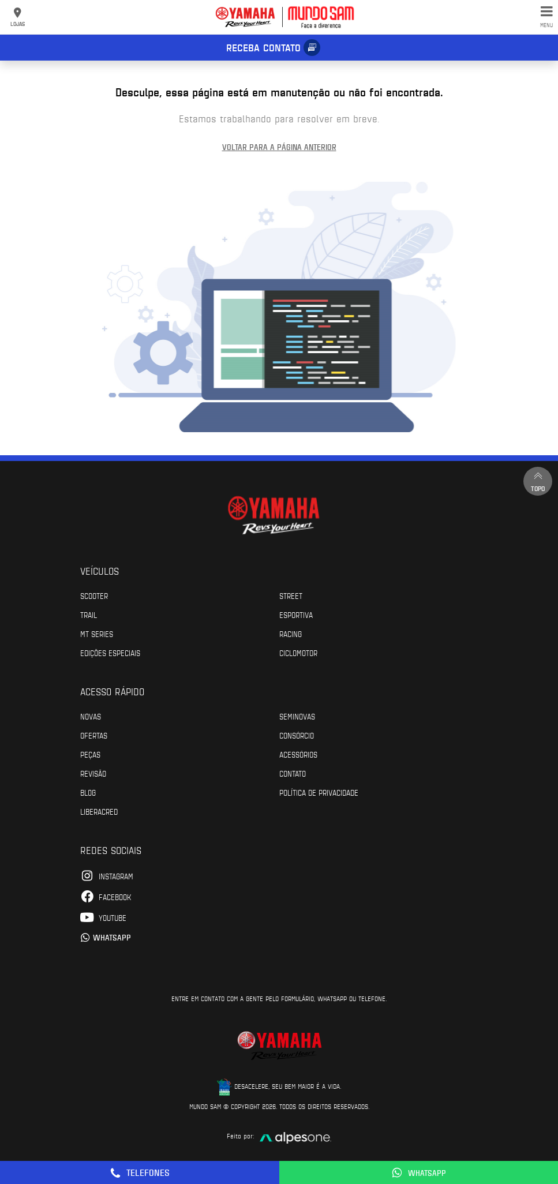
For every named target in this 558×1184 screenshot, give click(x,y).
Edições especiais (110, 652)
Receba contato (263, 47)
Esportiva (296, 614)
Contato (292, 773)
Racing (290, 633)
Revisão (93, 773)
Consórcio (296, 735)
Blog (88, 792)
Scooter (94, 595)
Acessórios (298, 754)
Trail (88, 614)
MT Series (96, 633)
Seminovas (297, 716)
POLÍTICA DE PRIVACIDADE (318, 792)
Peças (90, 754)
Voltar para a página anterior (279, 146)
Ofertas (93, 735)
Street (290, 595)
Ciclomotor (298, 652)
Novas (90, 716)
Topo (538, 481)
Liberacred (99, 811)
